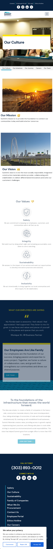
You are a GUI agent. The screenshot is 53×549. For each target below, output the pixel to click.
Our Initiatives (17, 68)
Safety (10, 488)
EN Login (30, 3)
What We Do (13, 504)
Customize (9, 544)
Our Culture (6, 68)
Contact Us (13, 512)
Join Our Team (25, 441)
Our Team (47, 68)
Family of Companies (17, 500)
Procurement (14, 508)
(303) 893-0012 (27, 467)
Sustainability (14, 496)
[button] (47, 14)
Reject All (23, 544)
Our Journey (29, 68)
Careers (12, 3)
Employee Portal (21, 3)
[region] (23, 538)
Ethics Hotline (39, 3)
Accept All (37, 544)
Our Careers (13, 524)
